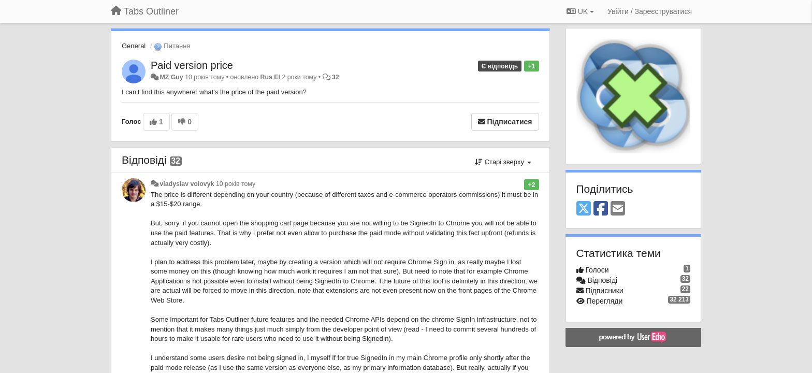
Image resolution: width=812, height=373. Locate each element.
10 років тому (235, 184)
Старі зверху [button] (503, 162)
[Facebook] (600, 209)
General (134, 46)
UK (580, 11)
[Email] (618, 209)
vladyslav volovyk (187, 184)
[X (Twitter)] (583, 209)
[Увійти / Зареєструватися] (649, 11)
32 (335, 77)
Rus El (270, 77)
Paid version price (192, 65)
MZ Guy (171, 77)
